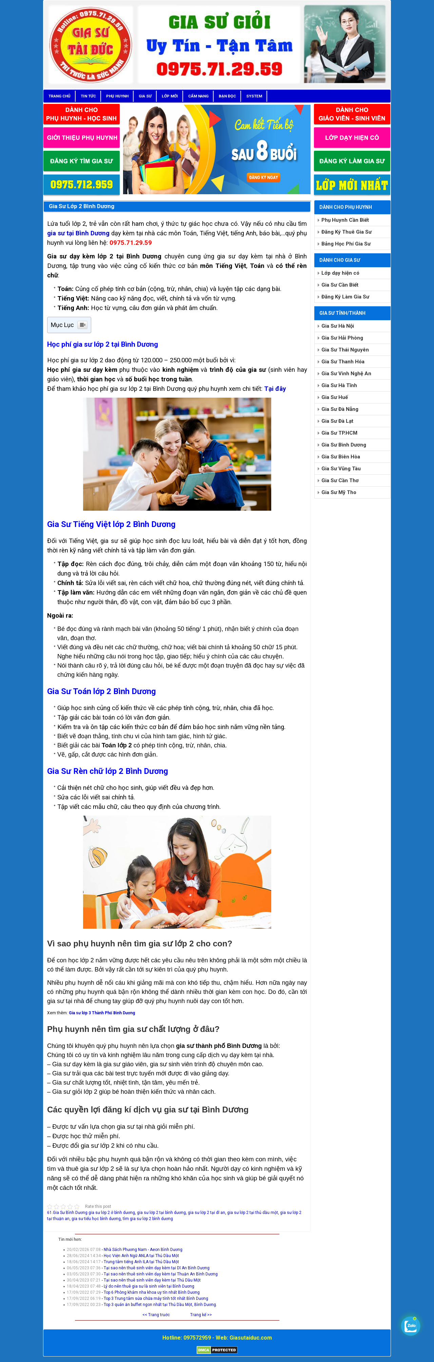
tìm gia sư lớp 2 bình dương (148, 1218)
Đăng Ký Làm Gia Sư (345, 297)
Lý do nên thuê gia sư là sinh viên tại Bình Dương (149, 1286)
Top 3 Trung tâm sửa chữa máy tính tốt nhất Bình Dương (156, 1298)
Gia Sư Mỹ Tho (338, 492)
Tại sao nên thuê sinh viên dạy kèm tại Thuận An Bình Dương (161, 1274)
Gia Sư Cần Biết (339, 285)
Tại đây (275, 389)
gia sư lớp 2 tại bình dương (161, 1212)
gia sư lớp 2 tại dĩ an (206, 1212)
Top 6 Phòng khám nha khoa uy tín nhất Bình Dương (152, 1292)
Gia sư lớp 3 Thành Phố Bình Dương (102, 1013)
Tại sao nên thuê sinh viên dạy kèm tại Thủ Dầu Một (152, 1280)
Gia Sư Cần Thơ (340, 480)
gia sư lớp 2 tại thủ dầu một (252, 1212)
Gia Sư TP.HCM (339, 433)
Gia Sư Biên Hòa (340, 457)
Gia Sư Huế (334, 397)
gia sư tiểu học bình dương (96, 1218)
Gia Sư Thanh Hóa (342, 362)
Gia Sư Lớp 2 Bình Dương (81, 206)
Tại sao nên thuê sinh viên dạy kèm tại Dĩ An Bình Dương (157, 1268)
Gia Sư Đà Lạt (337, 421)
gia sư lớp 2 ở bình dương (111, 1212)
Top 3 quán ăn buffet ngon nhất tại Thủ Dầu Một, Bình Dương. (160, 1304)
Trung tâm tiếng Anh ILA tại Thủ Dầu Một (141, 1261)
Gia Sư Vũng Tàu (341, 469)
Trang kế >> (201, 1314)
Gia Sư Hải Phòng (342, 338)
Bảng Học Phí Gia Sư (346, 244)
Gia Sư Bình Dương (343, 445)
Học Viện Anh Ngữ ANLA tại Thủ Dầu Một (141, 1255)
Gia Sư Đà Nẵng (339, 409)
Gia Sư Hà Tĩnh (339, 385)
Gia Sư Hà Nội (337, 326)
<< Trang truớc (156, 1314)
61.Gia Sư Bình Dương (67, 1212)
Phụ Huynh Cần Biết (345, 220)
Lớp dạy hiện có (340, 273)
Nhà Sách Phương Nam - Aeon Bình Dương (143, 1249)
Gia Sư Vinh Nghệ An (346, 373)
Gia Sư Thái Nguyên (345, 350)
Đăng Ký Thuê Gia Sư (346, 232)
